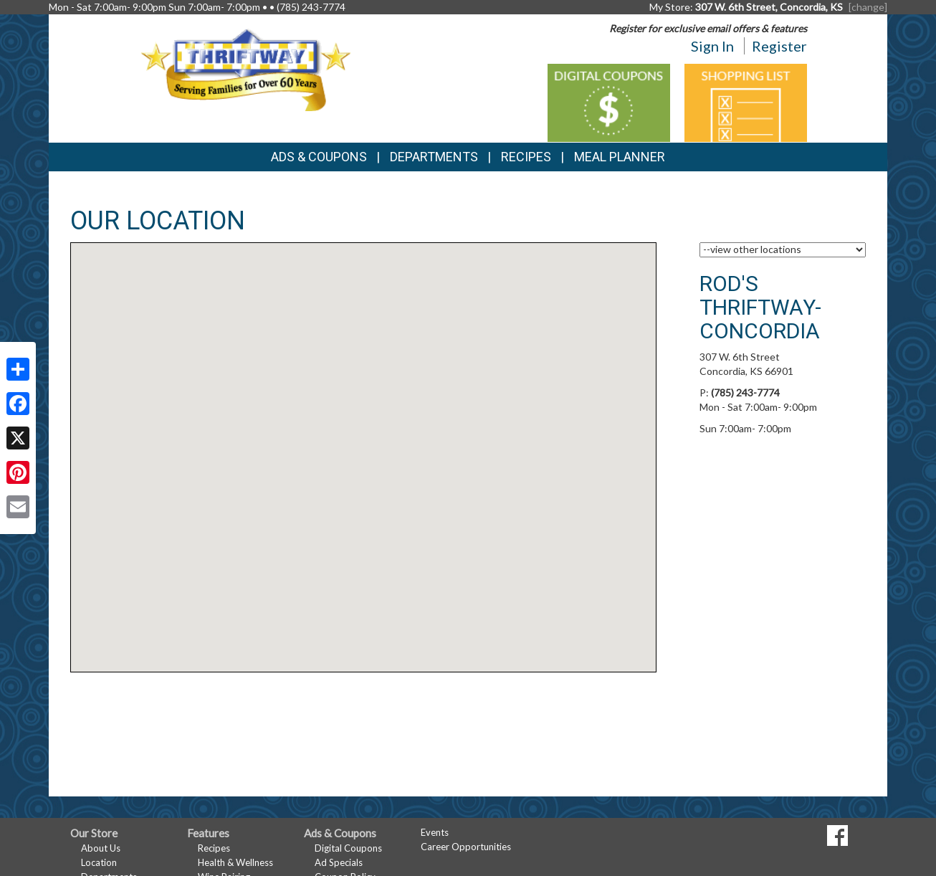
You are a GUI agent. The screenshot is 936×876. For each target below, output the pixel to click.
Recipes (526, 156)
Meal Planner (619, 156)
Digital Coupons (348, 848)
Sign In (712, 45)
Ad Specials (339, 862)
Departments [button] (434, 156)
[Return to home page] (245, 68)
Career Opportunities (466, 846)
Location (99, 862)
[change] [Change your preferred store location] (868, 7)
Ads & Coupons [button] (319, 156)
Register (779, 45)
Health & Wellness (235, 862)
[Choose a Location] (782, 249)
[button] (363, 444)
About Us (100, 848)
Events (435, 832)
